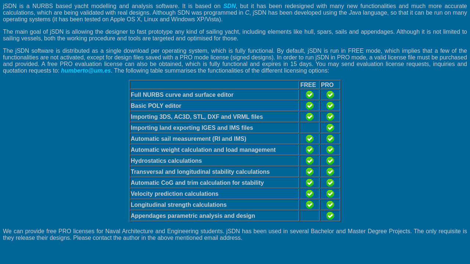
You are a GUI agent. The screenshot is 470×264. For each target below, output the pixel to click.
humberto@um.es (86, 70)
